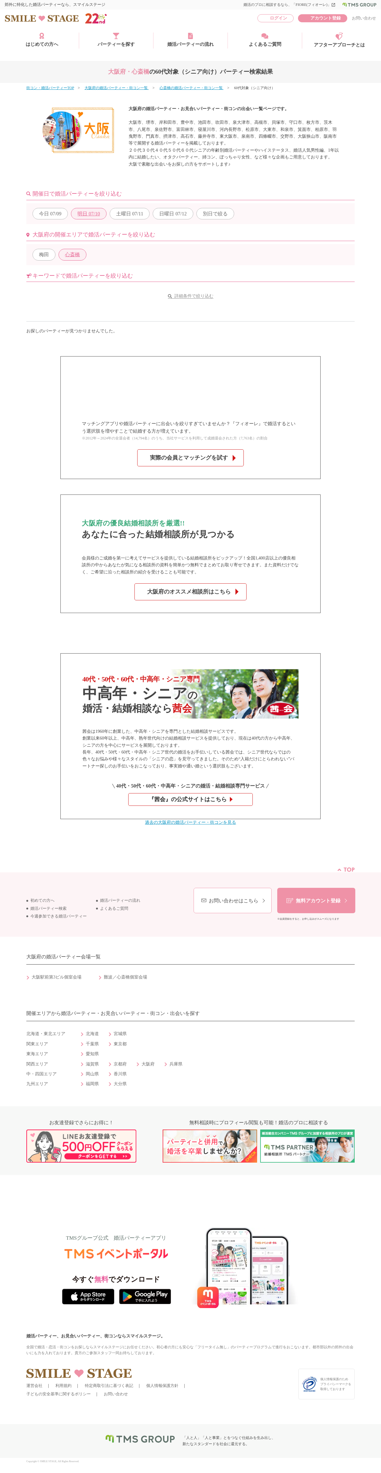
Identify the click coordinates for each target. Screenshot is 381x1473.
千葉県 (92, 1044)
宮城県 (120, 1033)
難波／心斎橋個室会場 (125, 977)
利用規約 (63, 1385)
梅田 (44, 254)
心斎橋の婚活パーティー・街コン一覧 (192, 88)
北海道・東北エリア (45, 1033)
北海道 (92, 1033)
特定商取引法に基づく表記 (109, 1385)
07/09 (50, 213)
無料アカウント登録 (318, 900)
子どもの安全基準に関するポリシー (58, 1394)
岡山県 (92, 1074)
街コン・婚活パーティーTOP (50, 88)
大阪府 (148, 1064)
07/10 (88, 213)
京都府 (120, 1064)
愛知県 (92, 1054)
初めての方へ (42, 900)
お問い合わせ (364, 18)
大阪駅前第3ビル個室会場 (56, 977)
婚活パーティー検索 (48, 908)
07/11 (129, 213)
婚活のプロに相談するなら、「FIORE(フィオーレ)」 (289, 4)
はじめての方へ (42, 39)
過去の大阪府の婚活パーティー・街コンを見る (190, 822)
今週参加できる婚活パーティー (58, 916)
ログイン (278, 18)
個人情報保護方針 (162, 1385)
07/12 (172, 213)
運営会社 (34, 1385)
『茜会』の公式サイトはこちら (188, 799)
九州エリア (37, 1084)
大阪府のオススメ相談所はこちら (189, 592)
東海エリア (37, 1054)
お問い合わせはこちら (233, 900)
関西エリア (37, 1064)
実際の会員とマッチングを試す (189, 458)
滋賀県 (92, 1064)
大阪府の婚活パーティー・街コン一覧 (117, 88)
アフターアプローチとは (339, 39)
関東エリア (37, 1044)
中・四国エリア (41, 1074)
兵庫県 (175, 1064)
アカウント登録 (325, 18)
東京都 (120, 1044)
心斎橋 (72, 254)
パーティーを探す (116, 39)
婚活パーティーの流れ (190, 39)
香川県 (120, 1074)
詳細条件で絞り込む (193, 296)
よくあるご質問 (265, 39)
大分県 (120, 1084)
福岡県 (92, 1084)
